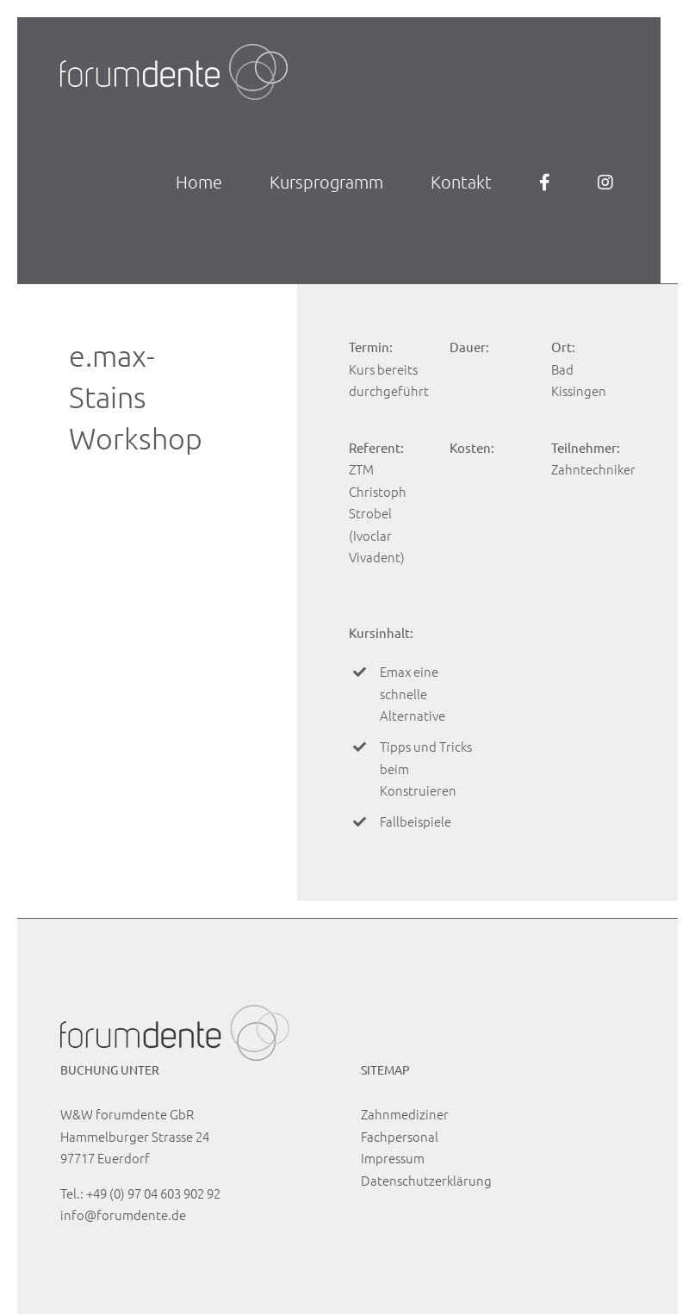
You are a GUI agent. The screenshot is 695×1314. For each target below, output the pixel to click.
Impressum (393, 1158)
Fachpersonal (399, 1136)
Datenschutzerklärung (426, 1180)
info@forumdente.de (123, 1215)
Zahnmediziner (405, 1114)
